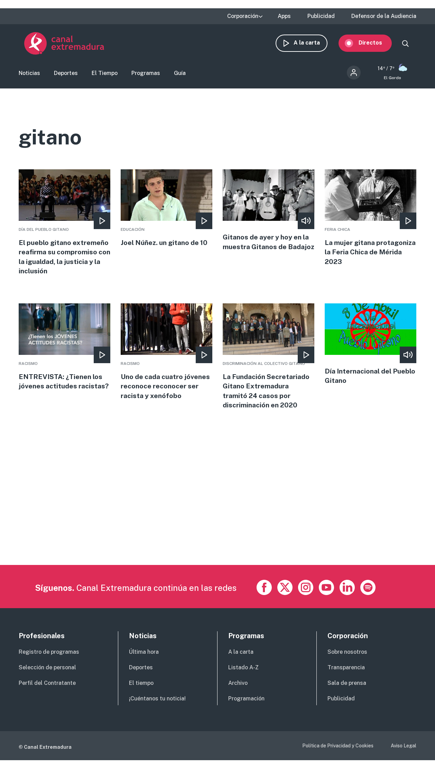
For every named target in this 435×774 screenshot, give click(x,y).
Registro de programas (49, 666)
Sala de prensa (346, 696)
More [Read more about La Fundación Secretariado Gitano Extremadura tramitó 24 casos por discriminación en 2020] (268, 369)
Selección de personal (47, 681)
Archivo (238, 696)
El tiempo (141, 696)
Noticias (29, 74)
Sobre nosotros (347, 666)
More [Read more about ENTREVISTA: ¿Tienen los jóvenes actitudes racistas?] (64, 360)
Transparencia (346, 681)
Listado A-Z (243, 681)
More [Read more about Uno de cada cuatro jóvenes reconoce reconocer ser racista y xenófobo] (166, 369)
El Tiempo (105, 74)
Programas (145, 74)
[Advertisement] (217, 530)
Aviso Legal (403, 759)
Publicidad (321, 16)
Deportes (66, 74)
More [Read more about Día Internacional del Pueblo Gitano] (370, 357)
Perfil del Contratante (47, 696)
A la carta (312, 44)
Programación (246, 712)
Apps (284, 16)
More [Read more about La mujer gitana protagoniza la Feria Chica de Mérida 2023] (370, 220)
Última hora (144, 666)
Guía (180, 74)
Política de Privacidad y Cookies (337, 759)
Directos (376, 44)
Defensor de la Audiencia (383, 16)
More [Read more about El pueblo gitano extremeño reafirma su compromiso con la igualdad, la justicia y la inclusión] (64, 230)
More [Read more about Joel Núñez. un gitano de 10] (166, 211)
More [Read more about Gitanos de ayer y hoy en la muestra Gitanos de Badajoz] (268, 218)
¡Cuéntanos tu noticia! (157, 712)
